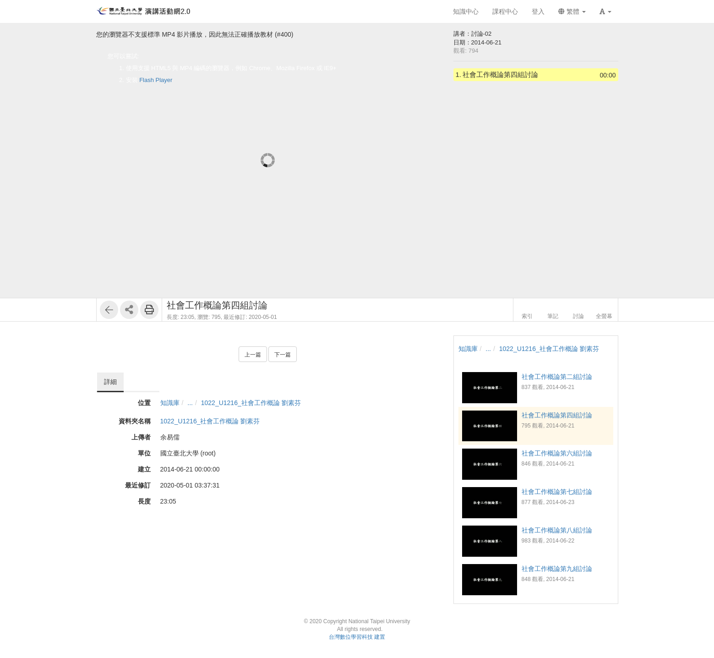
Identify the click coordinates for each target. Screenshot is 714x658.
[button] (605, 11)
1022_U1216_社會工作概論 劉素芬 (251, 402)
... (190, 402)
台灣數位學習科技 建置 (357, 637)
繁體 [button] (572, 11)
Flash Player (155, 80)
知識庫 (170, 402)
